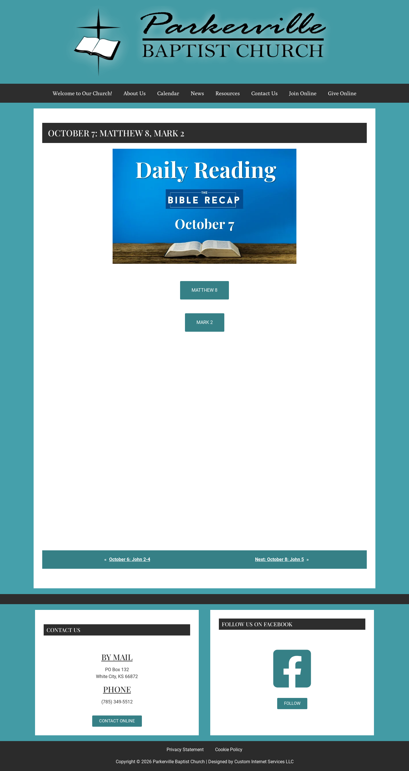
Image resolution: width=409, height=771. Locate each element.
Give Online (342, 93)
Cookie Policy (228, 749)
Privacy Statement (185, 749)
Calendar (168, 93)
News (197, 93)
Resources (227, 93)
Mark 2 (204, 322)
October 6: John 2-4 (129, 559)
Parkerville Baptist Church (179, 761)
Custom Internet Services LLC (264, 761)
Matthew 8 (204, 290)
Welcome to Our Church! (82, 93)
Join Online (303, 93)
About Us (135, 93)
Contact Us (264, 93)
